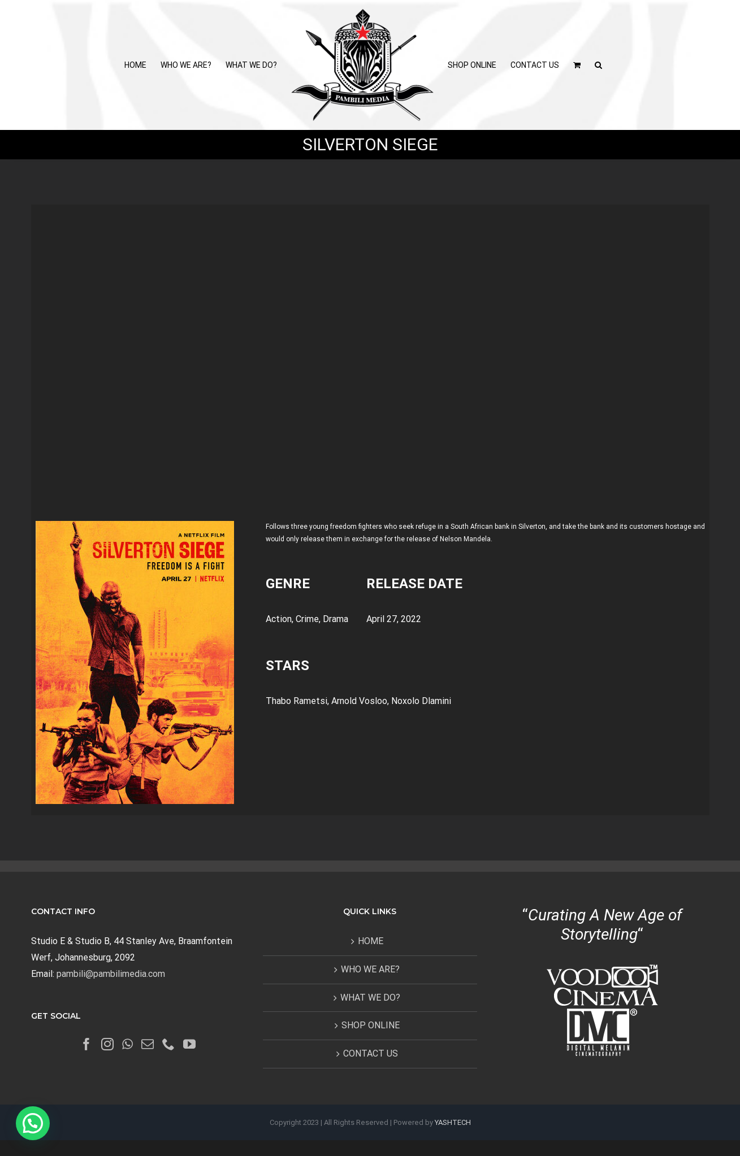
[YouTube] (189, 1044)
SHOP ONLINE (370, 1025)
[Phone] (168, 1044)
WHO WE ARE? (370, 969)
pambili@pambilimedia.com (111, 973)
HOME (370, 941)
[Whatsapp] (127, 1044)
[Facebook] (86, 1044)
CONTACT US (370, 1053)
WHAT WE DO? (370, 997)
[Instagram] (107, 1044)
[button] (598, 65)
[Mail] (147, 1044)
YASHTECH (453, 1122)
